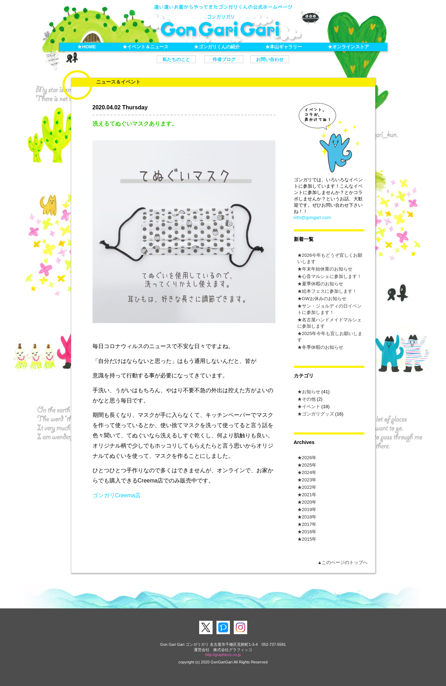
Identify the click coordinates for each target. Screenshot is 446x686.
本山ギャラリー (286, 46)
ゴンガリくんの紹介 (219, 46)
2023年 (309, 479)
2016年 (309, 531)
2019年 (309, 509)
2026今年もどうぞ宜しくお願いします (330, 258)
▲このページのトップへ (342, 562)
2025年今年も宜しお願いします (330, 336)
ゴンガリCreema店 (117, 495)
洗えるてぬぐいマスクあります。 (135, 124)
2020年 (309, 502)
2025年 (309, 465)
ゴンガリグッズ (318, 414)
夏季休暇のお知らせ (322, 283)
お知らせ (311, 391)
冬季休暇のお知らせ (322, 347)
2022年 (309, 487)
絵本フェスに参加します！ (329, 291)
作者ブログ (224, 59)
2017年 (309, 524)
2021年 (309, 494)
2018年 (309, 517)
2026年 (309, 457)
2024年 (309, 472)
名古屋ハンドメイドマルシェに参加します (329, 323)
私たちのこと (176, 59)
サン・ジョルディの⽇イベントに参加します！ (329, 309)
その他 (309, 399)
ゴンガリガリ (223, 27)
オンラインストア (350, 46)
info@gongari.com (312, 217)
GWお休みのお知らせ (324, 298)
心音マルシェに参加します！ (332, 276)
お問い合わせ (270, 59)
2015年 (309, 539)
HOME (89, 46)
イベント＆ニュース (147, 46)
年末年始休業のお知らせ (327, 269)
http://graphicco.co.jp (223, 654)
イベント (311, 406)
